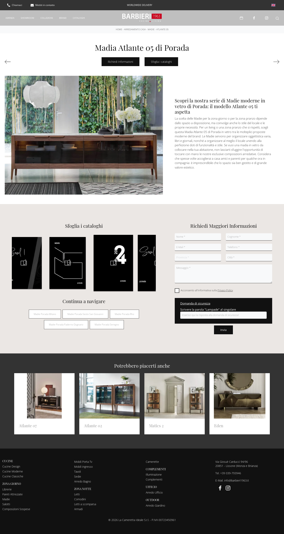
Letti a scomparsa (85, 502)
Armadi (78, 507)
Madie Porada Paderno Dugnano (66, 322)
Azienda (10, 16)
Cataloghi (79, 16)
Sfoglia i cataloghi (161, 60)
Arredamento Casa (135, 27)
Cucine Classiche (12, 474)
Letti (77, 492)
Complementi (154, 477)
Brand (62, 16)
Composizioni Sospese (16, 507)
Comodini (80, 497)
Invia (223, 328)
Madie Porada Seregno (107, 322)
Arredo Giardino (155, 503)
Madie (151, 27)
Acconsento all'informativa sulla (207, 288)
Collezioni (46, 16)
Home (119, 27)
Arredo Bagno (82, 479)
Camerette (152, 459)
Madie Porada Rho (124, 312)
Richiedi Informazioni (120, 60)
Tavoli (77, 469)
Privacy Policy (225, 288)
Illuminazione (154, 472)
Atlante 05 (162, 27)
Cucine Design (11, 464)
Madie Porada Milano (45, 312)
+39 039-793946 (230, 471)
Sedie (77, 474)
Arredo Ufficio (154, 490)
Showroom (27, 16)
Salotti (6, 502)
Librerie (7, 487)
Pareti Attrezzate (12, 492)
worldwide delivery (139, 5)
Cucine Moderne (12, 469)
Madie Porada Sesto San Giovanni (85, 312)
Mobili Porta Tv (83, 459)
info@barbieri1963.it (236, 478)
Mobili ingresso (83, 464)
